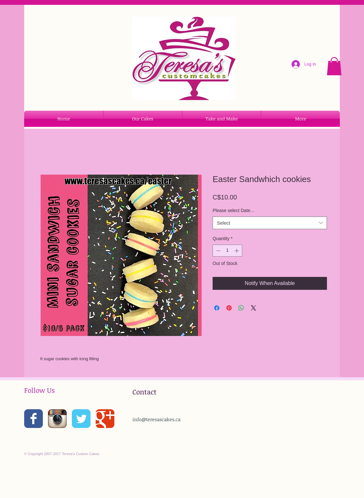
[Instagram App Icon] (57, 418)
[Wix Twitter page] (81, 418)
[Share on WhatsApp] (241, 308)
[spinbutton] (227, 250)
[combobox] (270, 223)
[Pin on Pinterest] (229, 308)
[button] (334, 66)
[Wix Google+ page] (105, 418)
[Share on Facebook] (217, 308)
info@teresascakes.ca (156, 419)
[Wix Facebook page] (33, 418)
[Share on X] (253, 308)
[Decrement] (218, 250)
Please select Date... (233, 210)
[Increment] (237, 250)
